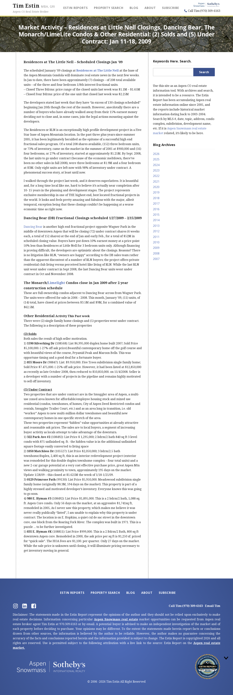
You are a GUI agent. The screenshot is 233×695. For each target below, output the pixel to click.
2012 (156, 231)
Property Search (108, 8)
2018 (156, 198)
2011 (156, 237)
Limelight (56, 283)
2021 (156, 181)
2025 (156, 159)
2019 (156, 192)
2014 (156, 220)
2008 (156, 253)
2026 (156, 154)
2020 (156, 187)
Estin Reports (75, 8)
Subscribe (170, 8)
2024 (156, 165)
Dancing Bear (33, 226)
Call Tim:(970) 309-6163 (202, 11)
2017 (156, 204)
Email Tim (212, 606)
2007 (156, 259)
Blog (134, 8)
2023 (156, 170)
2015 (156, 215)
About (150, 8)
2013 (156, 226)
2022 (156, 176)
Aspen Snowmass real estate (116, 619)
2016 (156, 209)
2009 (156, 248)
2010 (156, 242)
